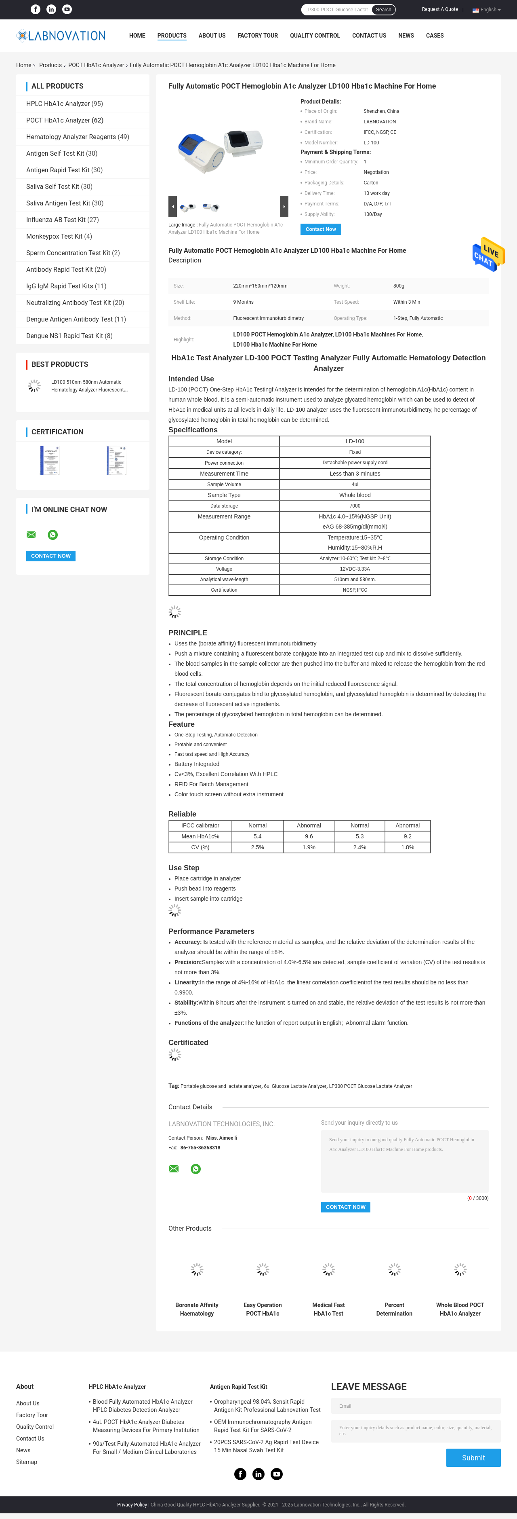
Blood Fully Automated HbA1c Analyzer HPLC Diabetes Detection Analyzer (143, 1405)
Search (383, 10)
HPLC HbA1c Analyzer (58, 104)
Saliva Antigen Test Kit (58, 203)
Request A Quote (440, 9)
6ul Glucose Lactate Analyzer (295, 1086)
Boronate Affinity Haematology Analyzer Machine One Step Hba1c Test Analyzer (196, 1309)
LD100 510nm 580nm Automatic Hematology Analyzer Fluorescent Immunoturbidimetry (87, 389)
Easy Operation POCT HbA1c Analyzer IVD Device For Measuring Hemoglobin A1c (263, 1309)
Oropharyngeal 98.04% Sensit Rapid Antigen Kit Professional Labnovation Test (267, 1405)
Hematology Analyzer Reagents (71, 137)
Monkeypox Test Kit (54, 236)
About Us (212, 35)
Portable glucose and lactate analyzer (221, 1086)
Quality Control (315, 35)
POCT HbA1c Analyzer (96, 65)
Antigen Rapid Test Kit (58, 170)
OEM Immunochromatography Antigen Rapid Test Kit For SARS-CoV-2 (263, 1426)
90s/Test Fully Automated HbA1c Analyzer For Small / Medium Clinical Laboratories (147, 1448)
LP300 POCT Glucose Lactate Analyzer (370, 1086)
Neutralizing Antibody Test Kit (68, 303)
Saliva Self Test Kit (52, 186)
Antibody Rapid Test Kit (59, 269)
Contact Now (321, 229)
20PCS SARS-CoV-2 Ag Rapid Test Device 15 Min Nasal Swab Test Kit (266, 1446)
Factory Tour (258, 35)
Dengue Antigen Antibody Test (69, 319)
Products (172, 35)
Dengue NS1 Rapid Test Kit (64, 336)
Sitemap (26, 1462)
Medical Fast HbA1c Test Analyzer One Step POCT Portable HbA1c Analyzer (328, 1309)
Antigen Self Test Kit (55, 153)
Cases (435, 35)
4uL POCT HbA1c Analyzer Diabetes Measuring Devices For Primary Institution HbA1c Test (146, 1427)
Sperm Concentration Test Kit (68, 253)
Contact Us (369, 35)
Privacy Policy (132, 1505)
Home (137, 35)
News (406, 35)
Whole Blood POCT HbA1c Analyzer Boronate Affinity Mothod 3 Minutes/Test (460, 1309)
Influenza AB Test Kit (56, 220)
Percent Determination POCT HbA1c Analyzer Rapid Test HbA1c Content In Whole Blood (394, 1309)
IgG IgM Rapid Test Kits (59, 286)
